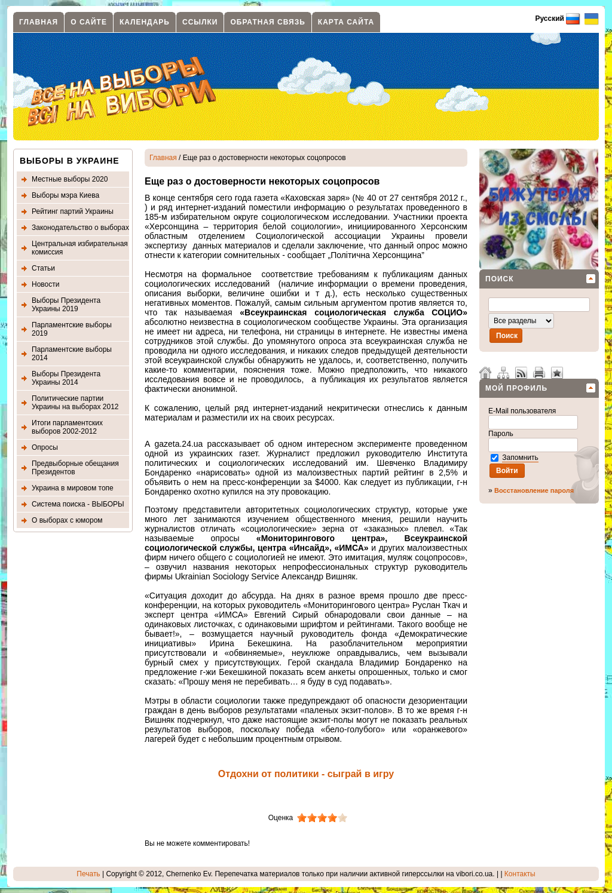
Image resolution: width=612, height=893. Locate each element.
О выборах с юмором (67, 520)
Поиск (499, 279)
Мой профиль (516, 388)
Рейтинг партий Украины (73, 211)
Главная (38, 22)
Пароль (501, 433)
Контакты (520, 874)
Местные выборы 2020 (70, 179)
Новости (45, 284)
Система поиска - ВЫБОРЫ (78, 504)
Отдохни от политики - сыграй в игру (306, 774)
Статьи (43, 268)
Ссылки (200, 22)
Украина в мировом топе (73, 488)
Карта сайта (346, 22)
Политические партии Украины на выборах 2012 (75, 402)
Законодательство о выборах (80, 227)
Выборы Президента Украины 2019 (66, 304)
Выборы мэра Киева (65, 195)
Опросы (45, 447)
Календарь (145, 22)
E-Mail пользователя (523, 411)
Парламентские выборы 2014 (72, 353)
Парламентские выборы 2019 (72, 329)
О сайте (89, 22)
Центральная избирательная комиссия (80, 248)
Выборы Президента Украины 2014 (66, 378)
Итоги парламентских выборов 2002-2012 (67, 427)
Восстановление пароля (534, 490)
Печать (88, 874)
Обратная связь (267, 22)
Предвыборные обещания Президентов (75, 467)
